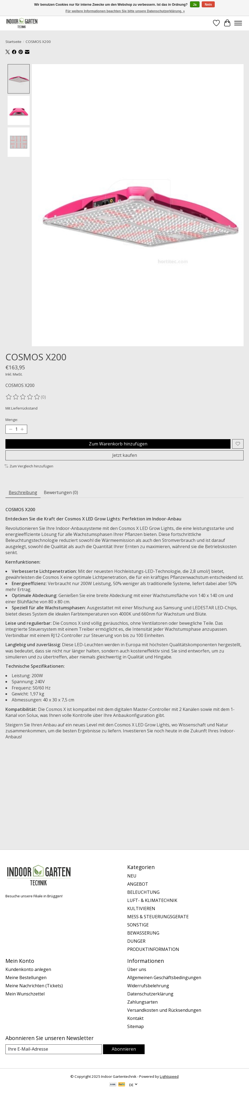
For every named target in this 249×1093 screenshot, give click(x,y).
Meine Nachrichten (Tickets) (34, 986)
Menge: (11, 419)
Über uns (136, 969)
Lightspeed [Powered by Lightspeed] (169, 1076)
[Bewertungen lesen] (23, 397)
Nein (208, 5)
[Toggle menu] (238, 23)
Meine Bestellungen (25, 977)
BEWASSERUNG (143, 933)
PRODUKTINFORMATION (153, 949)
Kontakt (135, 1018)
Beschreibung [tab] (23, 492)
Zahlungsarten (142, 1002)
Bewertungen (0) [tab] (61, 492)
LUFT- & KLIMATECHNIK (152, 900)
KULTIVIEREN (141, 908)
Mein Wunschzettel (25, 994)
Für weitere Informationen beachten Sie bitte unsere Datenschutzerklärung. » (125, 11)
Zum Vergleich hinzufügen (29, 466)
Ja (195, 5)
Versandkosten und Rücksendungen (164, 1010)
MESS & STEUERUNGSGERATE (158, 917)
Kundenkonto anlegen (28, 969)
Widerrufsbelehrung (148, 986)
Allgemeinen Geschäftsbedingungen (164, 977)
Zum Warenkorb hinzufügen (118, 444)
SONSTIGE (138, 925)
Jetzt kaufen (124, 455)
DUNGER (136, 941)
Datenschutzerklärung (150, 994)
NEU (131, 876)
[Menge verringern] (10, 429)
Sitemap (135, 1026)
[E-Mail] (53, 1049)
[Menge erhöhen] (22, 429)
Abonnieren (124, 1049)
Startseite (13, 41)
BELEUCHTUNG (143, 892)
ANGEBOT (137, 884)
